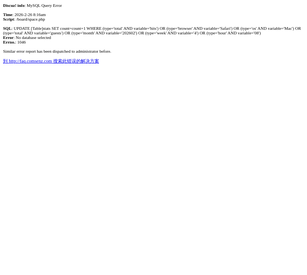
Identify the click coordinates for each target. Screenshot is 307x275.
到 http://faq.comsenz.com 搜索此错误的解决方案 (51, 61)
